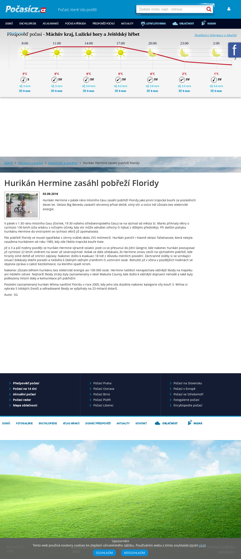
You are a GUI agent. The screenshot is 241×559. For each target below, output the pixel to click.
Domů (9, 23)
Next (235, 58)
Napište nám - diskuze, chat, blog (120, 454)
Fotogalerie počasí (186, 400)
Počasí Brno (101, 394)
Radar (211, 23)
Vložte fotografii (190, 454)
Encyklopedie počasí (188, 405)
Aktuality (127, 23)
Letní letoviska (156, 23)
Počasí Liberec (103, 405)
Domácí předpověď (98, 423)
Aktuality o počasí (30, 163)
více (202, 545)
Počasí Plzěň (102, 400)
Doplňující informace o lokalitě (216, 35)
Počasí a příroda (75, 23)
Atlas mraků (50, 23)
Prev (6, 58)
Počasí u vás (16, 33)
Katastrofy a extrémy (63, 163)
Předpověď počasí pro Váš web (51, 454)
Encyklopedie (27, 23)
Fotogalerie (24, 423)
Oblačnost (186, 23)
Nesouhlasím (134, 553)
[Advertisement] (120, 127)
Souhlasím (104, 553)
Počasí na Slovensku (188, 383)
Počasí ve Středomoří (188, 394)
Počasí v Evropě (184, 389)
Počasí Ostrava (103, 389)
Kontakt (141, 423)
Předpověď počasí (103, 23)
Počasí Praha (102, 383)
